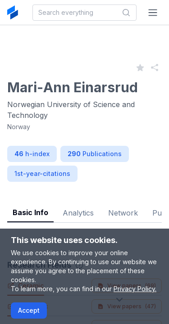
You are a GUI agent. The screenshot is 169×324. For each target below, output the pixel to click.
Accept (29, 310)
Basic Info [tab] (30, 212)
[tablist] (84, 206)
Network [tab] (123, 212)
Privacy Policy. (135, 288)
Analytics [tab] (78, 212)
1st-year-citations (42, 173)
